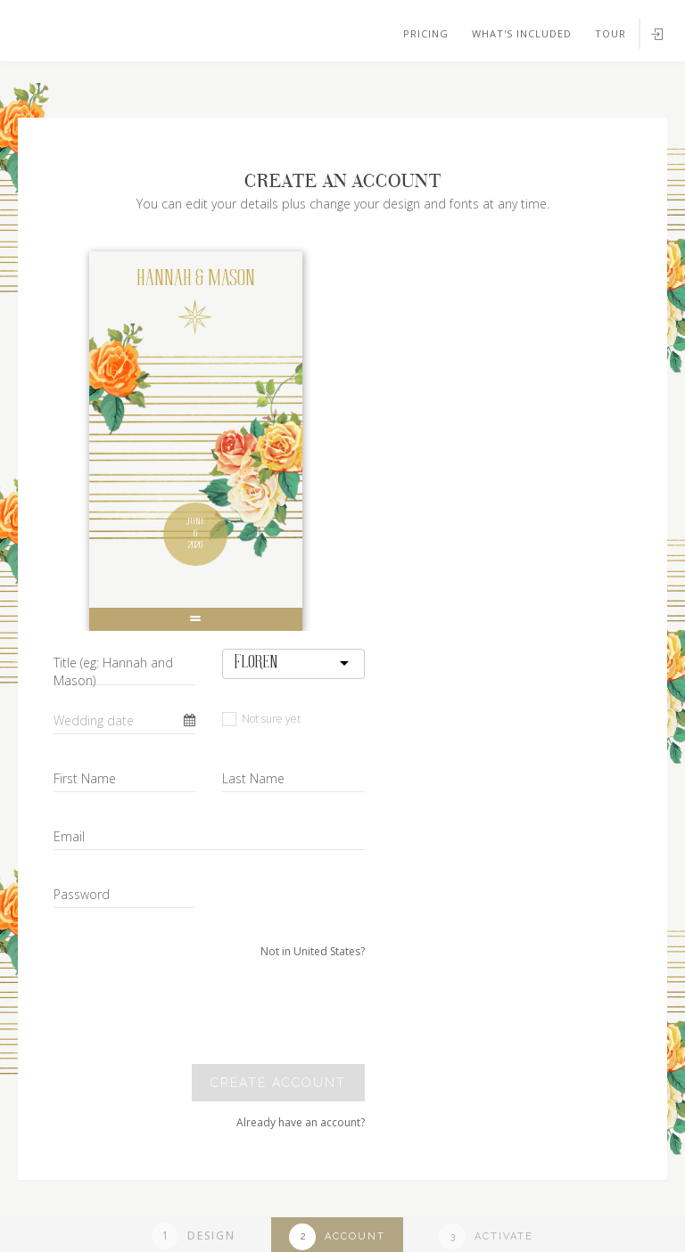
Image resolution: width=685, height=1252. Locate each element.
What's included (522, 33)
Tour (610, 33)
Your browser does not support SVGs (208, 88)
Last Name (253, 778)
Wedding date (94, 720)
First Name (85, 778)
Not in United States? (312, 951)
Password (82, 894)
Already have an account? (300, 1122)
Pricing (426, 33)
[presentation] (242, 1011)
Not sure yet (261, 718)
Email (69, 836)
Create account (278, 1083)
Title (113, 671)
